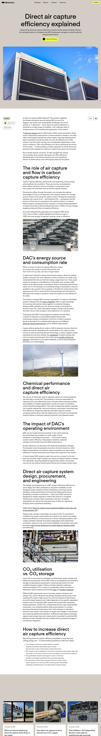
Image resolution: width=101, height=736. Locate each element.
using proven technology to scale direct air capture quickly (53, 525)
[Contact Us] (95, 2)
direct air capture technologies (34, 324)
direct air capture (30, 133)
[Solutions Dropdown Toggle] (46, 2)
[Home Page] (8, 2)
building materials (67, 590)
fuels (54, 590)
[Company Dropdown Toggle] (54, 2)
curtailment (54, 335)
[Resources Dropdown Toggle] (63, 2)
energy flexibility (49, 302)
